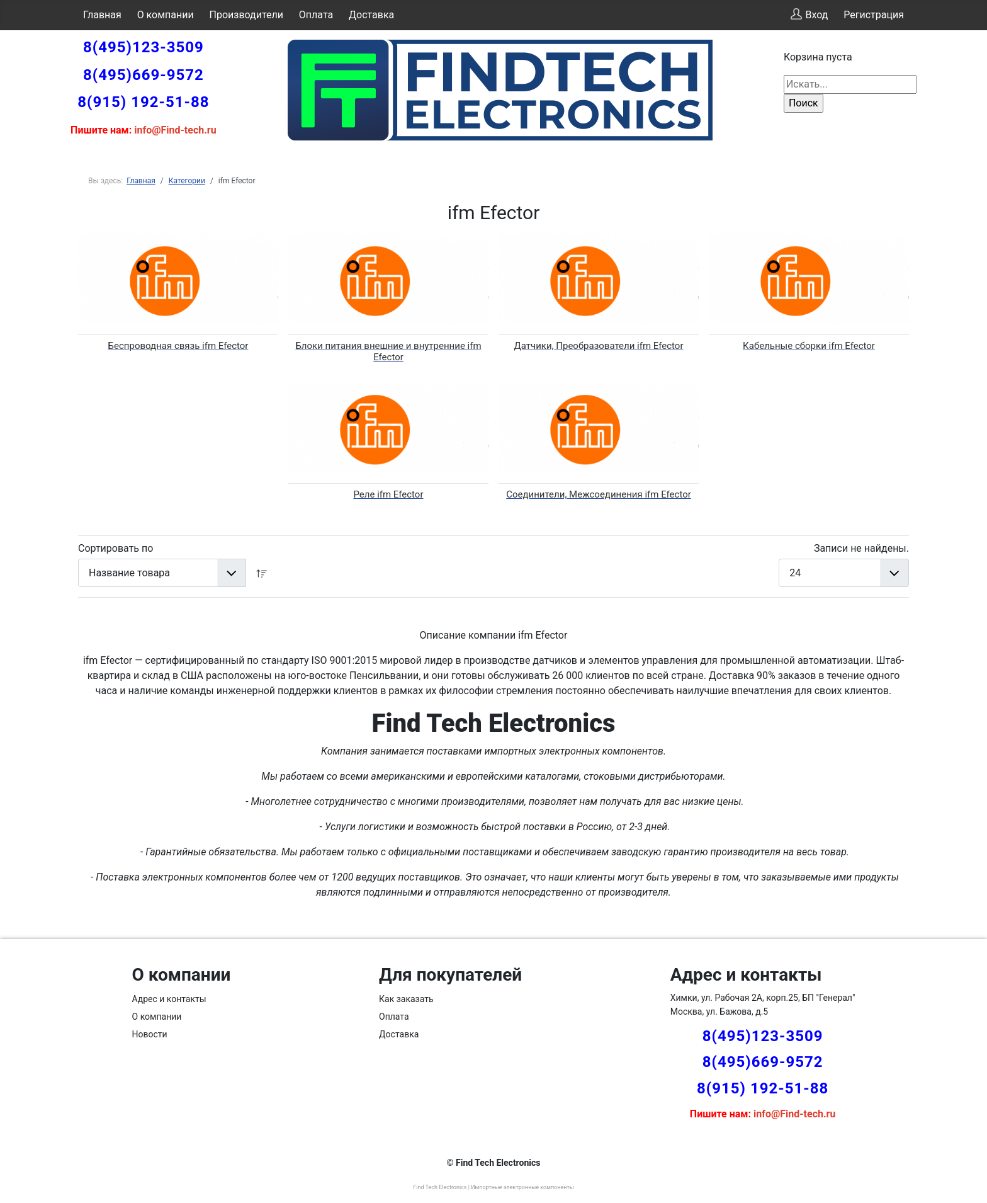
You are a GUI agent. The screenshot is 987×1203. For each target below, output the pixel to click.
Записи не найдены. (861, 548)
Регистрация (873, 15)
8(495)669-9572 (143, 75)
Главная (102, 15)
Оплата (316, 15)
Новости (149, 1034)
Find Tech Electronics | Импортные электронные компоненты (493, 1187)
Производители (247, 15)
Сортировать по (115, 548)
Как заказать (406, 999)
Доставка (371, 15)
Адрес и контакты (169, 999)
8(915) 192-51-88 (143, 102)
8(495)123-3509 (143, 47)
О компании (165, 15)
